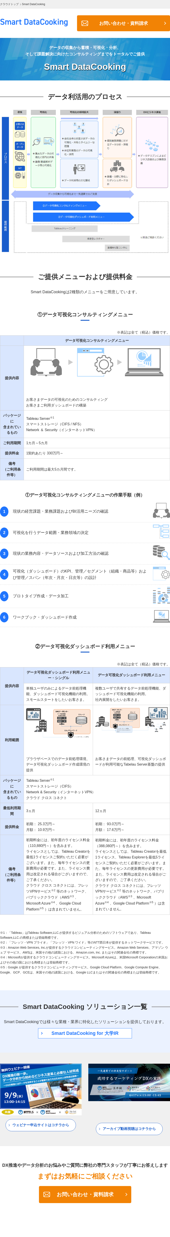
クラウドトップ (9, 4)
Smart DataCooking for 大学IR (85, 1033)
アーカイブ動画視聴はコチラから (129, 1129)
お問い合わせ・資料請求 (123, 23)
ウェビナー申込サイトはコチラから (40, 1125)
